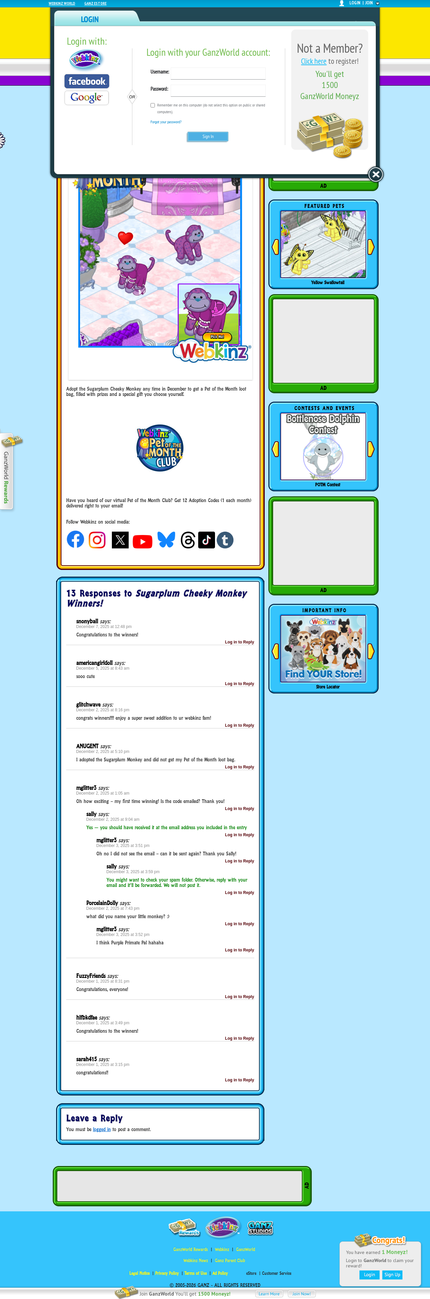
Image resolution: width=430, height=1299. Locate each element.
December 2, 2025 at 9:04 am (113, 819)
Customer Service (276, 1273)
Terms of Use (195, 1273)
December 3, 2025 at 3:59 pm (133, 871)
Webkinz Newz (195, 1260)
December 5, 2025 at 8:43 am (103, 668)
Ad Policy (220, 1273)
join (369, 3)
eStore (251, 1273)
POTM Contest (327, 484)
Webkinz (222, 1249)
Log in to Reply (239, 642)
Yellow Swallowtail (327, 282)
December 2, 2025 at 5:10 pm (103, 751)
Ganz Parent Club (230, 1260)
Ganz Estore (95, 3)
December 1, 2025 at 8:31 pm (103, 981)
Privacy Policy (167, 1273)
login (354, 3)
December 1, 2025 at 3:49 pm (103, 1023)
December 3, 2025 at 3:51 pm (123, 845)
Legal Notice (139, 1273)
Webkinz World (62, 3)
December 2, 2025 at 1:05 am (103, 793)
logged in (102, 1129)
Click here (314, 61)
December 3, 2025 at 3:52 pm (123, 934)
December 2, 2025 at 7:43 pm (113, 908)
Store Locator (328, 686)
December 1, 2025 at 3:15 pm (103, 1064)
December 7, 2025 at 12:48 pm (104, 626)
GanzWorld (245, 1249)
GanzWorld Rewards (190, 1249)
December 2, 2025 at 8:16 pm (103, 710)
